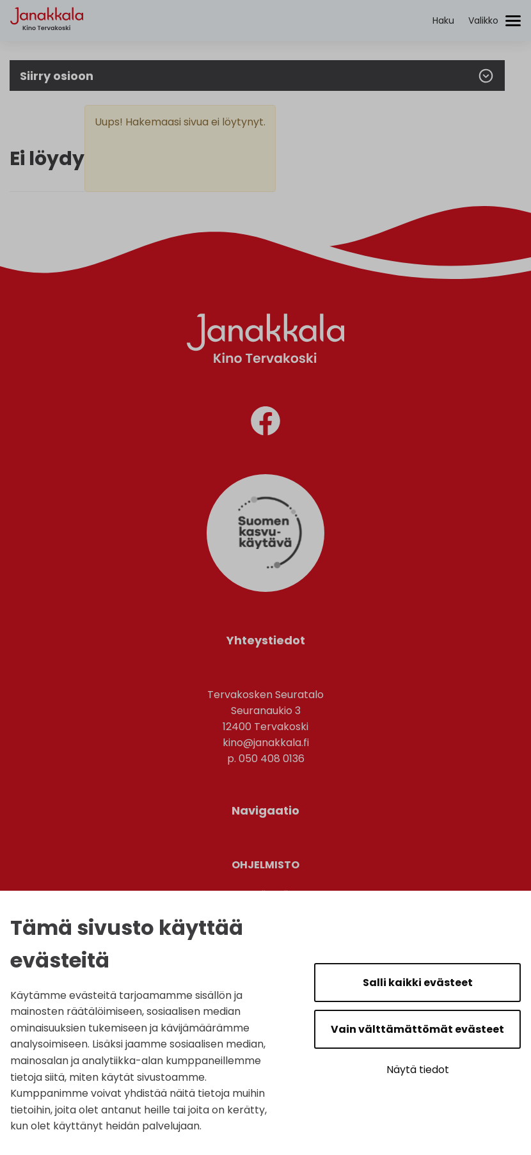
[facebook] (265, 423)
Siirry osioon (257, 75)
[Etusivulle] (46, 42)
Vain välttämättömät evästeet (417, 1029)
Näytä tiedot (417, 1069)
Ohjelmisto (265, 864)
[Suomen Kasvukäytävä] (265, 588)
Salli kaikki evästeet (418, 982)
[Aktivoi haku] (443, 21)
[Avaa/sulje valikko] (494, 21)
